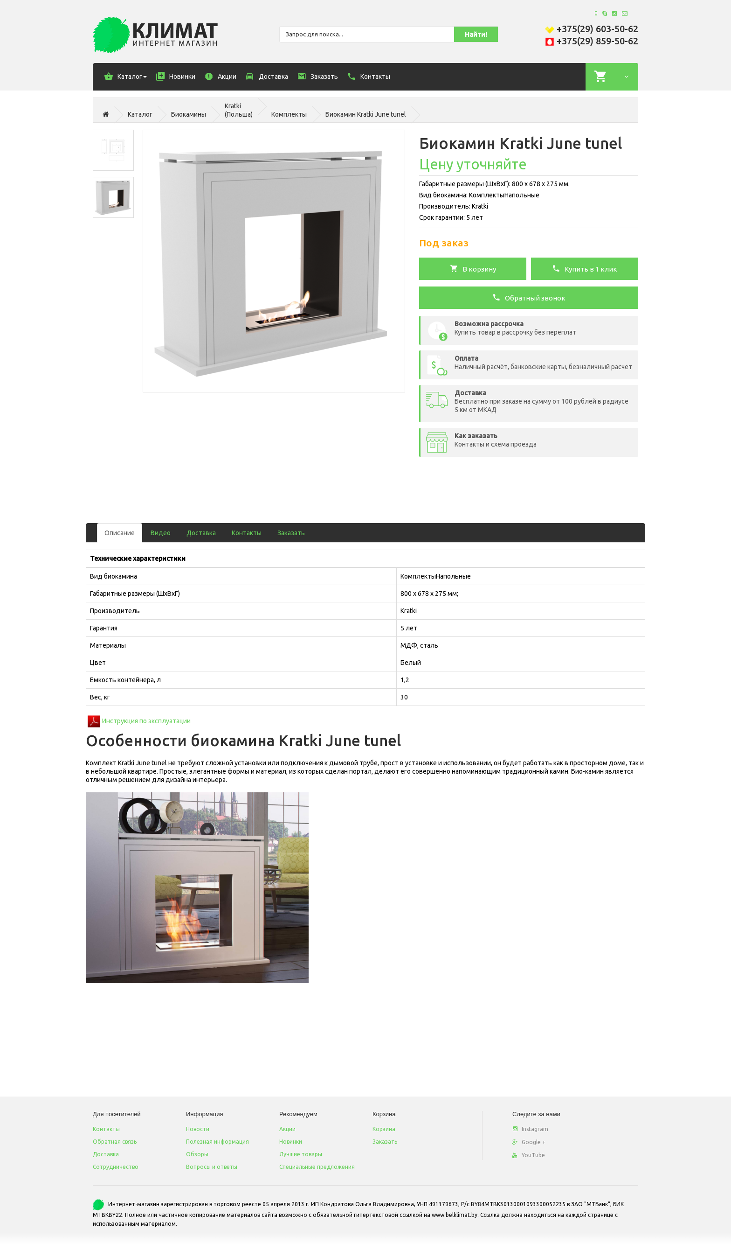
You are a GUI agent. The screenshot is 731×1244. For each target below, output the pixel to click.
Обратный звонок (528, 297)
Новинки (290, 1142)
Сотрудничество (115, 1167)
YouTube (528, 1155)
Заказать (291, 533)
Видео (161, 533)
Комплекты (289, 114)
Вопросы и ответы (211, 1167)
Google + (528, 1142)
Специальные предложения (317, 1167)
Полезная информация (217, 1142)
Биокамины (188, 114)
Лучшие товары (300, 1154)
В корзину (473, 268)
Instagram (530, 1129)
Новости (197, 1129)
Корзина (383, 1129)
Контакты (247, 533)
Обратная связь (115, 1142)
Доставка (201, 533)
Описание (119, 533)
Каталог (140, 114)
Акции (287, 1129)
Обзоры (197, 1154)
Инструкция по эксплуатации (146, 721)
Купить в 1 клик (584, 268)
